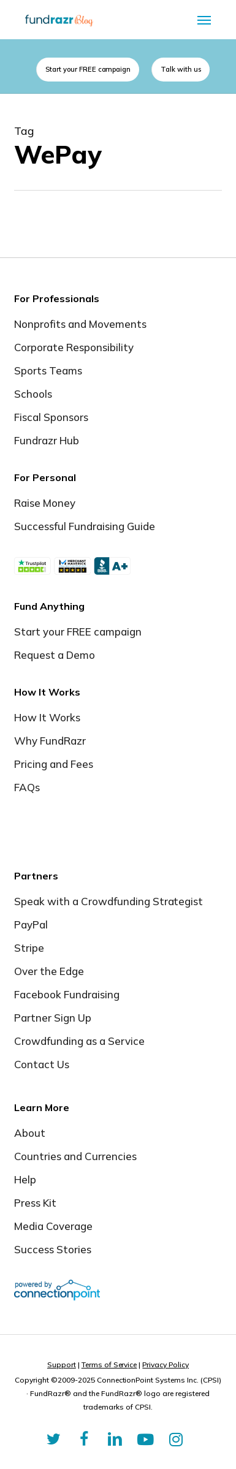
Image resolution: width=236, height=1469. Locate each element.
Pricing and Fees (53, 763)
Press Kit (35, 1202)
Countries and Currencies (75, 1156)
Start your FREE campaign (78, 631)
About (29, 1132)
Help (25, 1179)
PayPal (31, 924)
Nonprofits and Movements (80, 323)
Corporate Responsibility (74, 347)
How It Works (47, 717)
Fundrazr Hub (46, 440)
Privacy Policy (165, 1364)
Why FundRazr (50, 740)
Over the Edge (49, 971)
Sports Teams (48, 370)
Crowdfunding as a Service (79, 1040)
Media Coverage (53, 1226)
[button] (204, 19)
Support (61, 1364)
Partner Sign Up (52, 1017)
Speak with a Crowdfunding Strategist (108, 901)
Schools (33, 393)
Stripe (29, 947)
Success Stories (52, 1249)
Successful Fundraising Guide (84, 526)
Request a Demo (54, 654)
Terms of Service (109, 1364)
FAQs (27, 787)
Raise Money (44, 502)
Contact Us (41, 1064)
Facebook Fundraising (67, 994)
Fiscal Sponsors (51, 417)
